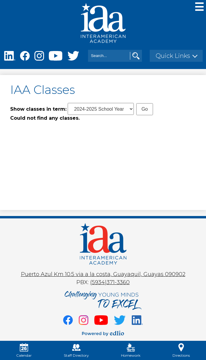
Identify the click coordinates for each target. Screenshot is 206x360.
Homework (130, 350)
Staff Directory (76, 350)
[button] (176, 56)
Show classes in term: (38, 109)
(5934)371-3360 (110, 282)
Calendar (24, 350)
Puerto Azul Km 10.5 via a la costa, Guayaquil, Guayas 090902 (103, 274)
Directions (181, 350)
